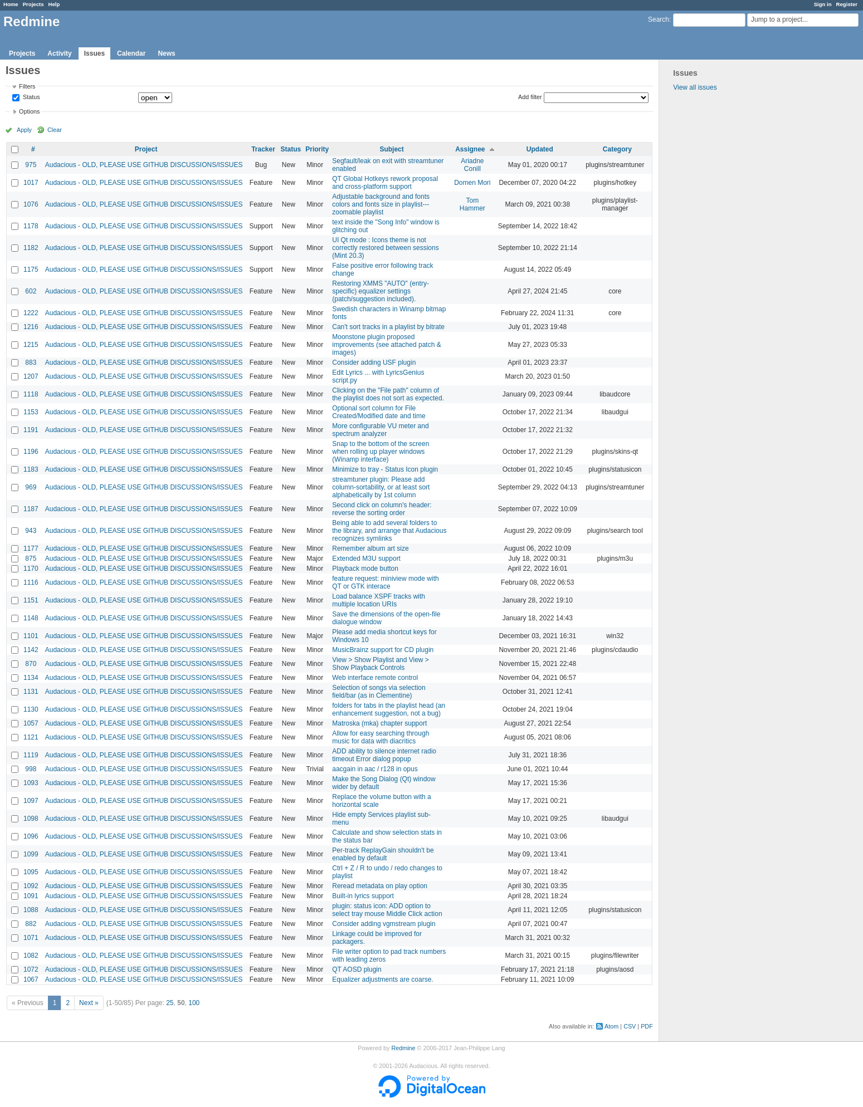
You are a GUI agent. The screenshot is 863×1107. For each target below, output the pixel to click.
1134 (30, 678)
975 (30, 165)
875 (30, 558)
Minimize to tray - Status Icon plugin (385, 469)
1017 (30, 183)
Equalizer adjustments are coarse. (382, 979)
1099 (30, 854)
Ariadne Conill (472, 165)
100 (193, 1003)
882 (30, 924)
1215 (30, 345)
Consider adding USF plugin (374, 362)
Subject (391, 149)
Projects (33, 4)
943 (30, 531)
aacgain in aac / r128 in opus (374, 769)
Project (146, 149)
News (166, 53)
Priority (317, 149)
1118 (30, 394)
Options (29, 111)
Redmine (403, 1048)
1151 (30, 600)
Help (54, 4)
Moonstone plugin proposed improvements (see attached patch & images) (386, 344)
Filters (27, 86)
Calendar (131, 53)
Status (30, 97)
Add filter (530, 97)
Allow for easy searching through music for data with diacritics (380, 737)
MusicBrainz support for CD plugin (382, 650)
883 (30, 362)
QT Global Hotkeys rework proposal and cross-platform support (385, 182)
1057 (30, 723)
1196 (30, 451)
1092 (30, 886)
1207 (30, 376)
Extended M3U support (366, 558)
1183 (30, 469)
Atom (611, 1026)
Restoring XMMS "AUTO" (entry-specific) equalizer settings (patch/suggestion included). (380, 291)
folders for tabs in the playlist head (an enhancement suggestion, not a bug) (388, 709)
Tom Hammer (472, 204)
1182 (30, 248)
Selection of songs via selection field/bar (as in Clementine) (378, 691)
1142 (30, 650)
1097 (30, 801)
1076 (30, 204)
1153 (30, 412)
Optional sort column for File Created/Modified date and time (378, 412)
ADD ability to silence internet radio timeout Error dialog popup (384, 755)
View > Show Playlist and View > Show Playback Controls (380, 664)
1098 (30, 818)
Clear (54, 129)
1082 (30, 955)
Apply (24, 129)
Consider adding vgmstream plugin (383, 924)
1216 (30, 327)
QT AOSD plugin (357, 969)
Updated (539, 149)
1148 (30, 618)
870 (30, 664)
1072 (30, 969)
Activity (59, 53)
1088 (30, 910)
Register (846, 4)
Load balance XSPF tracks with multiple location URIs (378, 600)
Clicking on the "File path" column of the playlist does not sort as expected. (388, 394)
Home (10, 4)
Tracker (263, 149)
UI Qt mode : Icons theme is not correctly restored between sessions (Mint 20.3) (385, 247)
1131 (30, 691)
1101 (30, 636)
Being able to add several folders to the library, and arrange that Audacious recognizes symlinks (389, 530)
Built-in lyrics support (363, 896)
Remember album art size (370, 548)
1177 (30, 548)
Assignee (470, 149)
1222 (30, 313)
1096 (30, 836)
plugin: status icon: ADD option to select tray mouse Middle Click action (387, 910)
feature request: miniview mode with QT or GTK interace (385, 582)
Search (658, 19)
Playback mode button (365, 568)
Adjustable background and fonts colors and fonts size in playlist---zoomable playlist (381, 204)
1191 (30, 430)
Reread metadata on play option (379, 886)
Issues (94, 53)
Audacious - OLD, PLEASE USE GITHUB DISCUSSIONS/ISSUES (144, 165)
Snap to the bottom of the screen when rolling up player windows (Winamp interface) (380, 451)
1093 (30, 783)
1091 (30, 896)
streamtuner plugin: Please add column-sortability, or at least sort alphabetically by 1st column (381, 487)
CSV (629, 1026)
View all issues (694, 87)
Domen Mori (472, 183)
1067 (30, 979)
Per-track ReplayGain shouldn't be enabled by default (382, 854)
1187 (30, 509)
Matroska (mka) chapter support (379, 723)
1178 (30, 226)
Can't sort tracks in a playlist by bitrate (388, 327)
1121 (30, 737)
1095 (30, 872)
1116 (30, 582)
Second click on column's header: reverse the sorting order (381, 509)
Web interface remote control (375, 678)
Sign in (823, 4)
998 (30, 769)
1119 (30, 755)
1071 (30, 938)
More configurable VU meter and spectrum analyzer (380, 430)
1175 (30, 269)
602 (30, 291)
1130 (30, 709)
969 (30, 487)
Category (617, 149)
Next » (89, 1003)
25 (169, 1003)
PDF (647, 1026)
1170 (30, 568)
